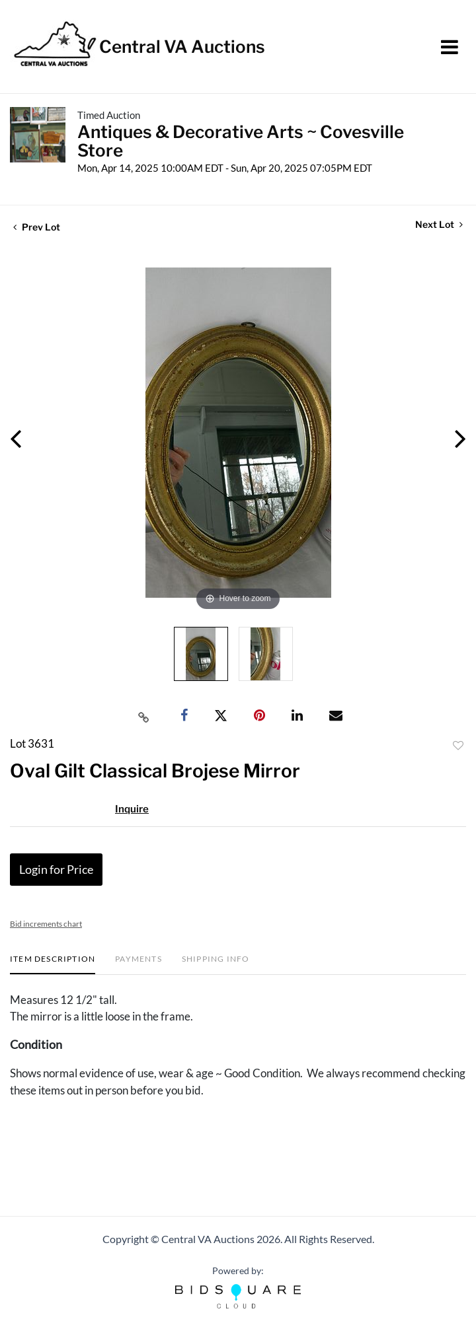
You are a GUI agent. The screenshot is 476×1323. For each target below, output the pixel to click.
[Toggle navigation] (449, 46)
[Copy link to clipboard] (144, 716)
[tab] (52, 964)
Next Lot (439, 224)
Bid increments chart (46, 924)
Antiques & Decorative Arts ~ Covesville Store (240, 141)
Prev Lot (36, 226)
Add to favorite (458, 745)
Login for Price (56, 869)
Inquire (132, 809)
